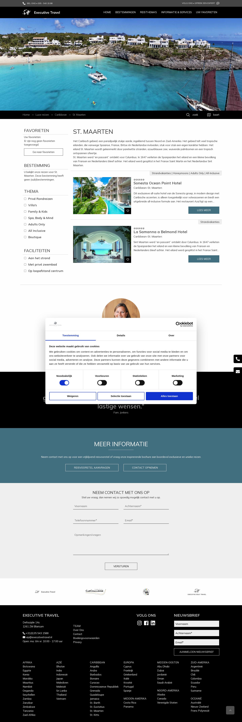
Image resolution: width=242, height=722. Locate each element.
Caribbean (97, 662)
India (59, 670)
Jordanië (162, 674)
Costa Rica (130, 702)
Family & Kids (37, 211)
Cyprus (128, 666)
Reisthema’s (148, 12)
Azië (59, 662)
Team (76, 626)
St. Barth (95, 702)
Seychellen (29, 694)
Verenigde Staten (167, 702)
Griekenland (130, 674)
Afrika (27, 662)
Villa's (32, 205)
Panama (128, 706)
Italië (126, 678)
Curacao (94, 682)
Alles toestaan (169, 396)
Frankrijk (128, 670)
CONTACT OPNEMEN (145, 467)
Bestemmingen (125, 12)
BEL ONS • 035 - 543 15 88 (37, 3)
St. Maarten (97, 710)
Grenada (95, 690)
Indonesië (62, 674)
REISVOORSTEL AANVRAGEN (92, 467)
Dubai (160, 670)
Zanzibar (28, 702)
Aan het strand (39, 258)
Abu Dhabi (163, 666)
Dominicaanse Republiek (104, 686)
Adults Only (36, 224)
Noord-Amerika (168, 690)
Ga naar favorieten (43, 152)
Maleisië (61, 686)
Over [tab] (171, 335)
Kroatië (128, 682)
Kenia (26, 674)
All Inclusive (36, 231)
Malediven (62, 682)
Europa (129, 662)
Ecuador (195, 682)
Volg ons (187, 3)
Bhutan (60, 666)
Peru (193, 686)
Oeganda (28, 690)
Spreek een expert (207, 3)
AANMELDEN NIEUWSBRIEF (196, 651)
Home (107, 12)
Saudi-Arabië (164, 682)
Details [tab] (121, 335)
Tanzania (28, 710)
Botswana (29, 666)
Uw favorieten (206, 12)
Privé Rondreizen (40, 199)
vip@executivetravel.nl (39, 637)
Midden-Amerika (135, 698)
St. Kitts (94, 714)
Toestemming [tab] (70, 335)
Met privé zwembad (42, 264)
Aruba (93, 670)
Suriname (196, 690)
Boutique (34, 237)
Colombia (196, 678)
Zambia (27, 698)
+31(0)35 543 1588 (37, 633)
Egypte (27, 670)
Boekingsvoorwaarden (86, 638)
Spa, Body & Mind (40, 218)
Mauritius (28, 682)
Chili (193, 674)
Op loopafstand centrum (45, 271)
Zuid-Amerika (200, 662)
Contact (77, 634)
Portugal (129, 686)
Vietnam (61, 698)
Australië (196, 702)
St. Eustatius (97, 706)
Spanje (127, 690)
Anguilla (94, 666)
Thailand (61, 694)
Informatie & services (176, 12)
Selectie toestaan (121, 396)
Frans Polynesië (200, 710)
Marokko (28, 678)
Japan (59, 678)
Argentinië (197, 666)
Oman (160, 678)
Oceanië (196, 698)
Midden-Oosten (168, 662)
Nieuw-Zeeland (200, 706)
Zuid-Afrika (29, 714)
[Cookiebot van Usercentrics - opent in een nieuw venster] (178, 324)
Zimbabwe (29, 706)
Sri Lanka (61, 690)
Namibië (27, 686)
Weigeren (72, 396)
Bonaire (94, 678)
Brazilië (195, 670)
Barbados (96, 674)
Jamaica (94, 698)
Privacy (77, 642)
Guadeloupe (97, 694)
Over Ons (78, 630)
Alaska (161, 694)
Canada (161, 698)
